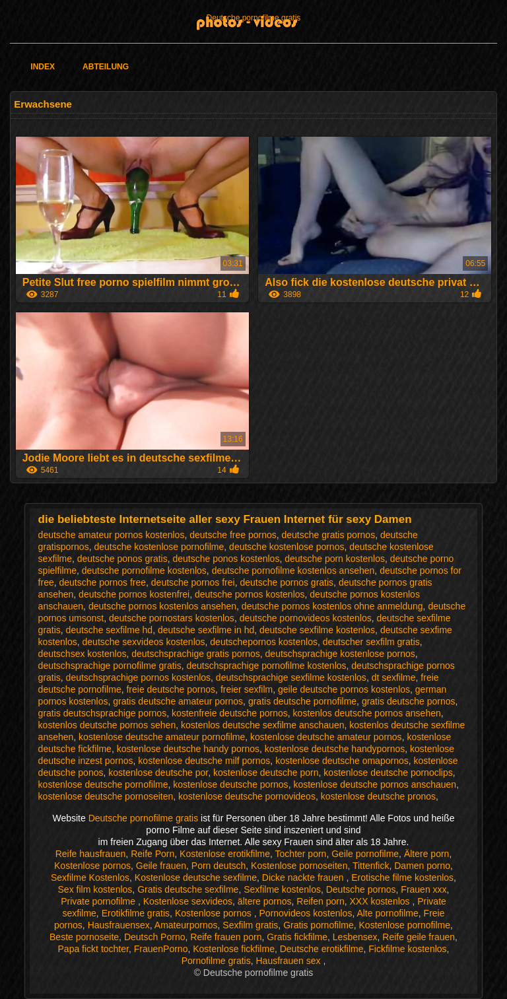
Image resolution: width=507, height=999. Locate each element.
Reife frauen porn (225, 937)
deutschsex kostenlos (82, 653)
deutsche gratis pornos (329, 535)
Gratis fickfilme (297, 937)
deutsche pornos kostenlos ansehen (162, 606)
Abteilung (106, 66)
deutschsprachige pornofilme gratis (110, 665)
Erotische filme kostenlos (402, 877)
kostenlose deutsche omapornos (342, 760)
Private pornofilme (99, 901)
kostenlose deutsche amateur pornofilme (162, 737)
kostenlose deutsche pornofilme (103, 784)
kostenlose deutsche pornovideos (247, 796)
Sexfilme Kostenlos (90, 877)
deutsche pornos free (103, 582)
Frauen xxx (423, 889)
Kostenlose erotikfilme (225, 853)
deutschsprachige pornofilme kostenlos (267, 665)
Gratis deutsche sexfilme (187, 889)
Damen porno (422, 865)
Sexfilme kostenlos (282, 889)
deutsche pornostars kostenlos (171, 618)
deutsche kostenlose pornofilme (159, 546)
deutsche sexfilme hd (109, 630)
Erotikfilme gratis (136, 913)
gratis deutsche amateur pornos (178, 701)
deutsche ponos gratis (122, 558)
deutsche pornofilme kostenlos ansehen (293, 570)
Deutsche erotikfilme (322, 949)
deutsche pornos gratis (286, 582)
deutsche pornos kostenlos (250, 594)
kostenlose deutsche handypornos (335, 748)
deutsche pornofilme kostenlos (144, 570)
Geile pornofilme (365, 853)
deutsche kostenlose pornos (286, 546)
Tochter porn (301, 853)
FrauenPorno (161, 949)
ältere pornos (265, 901)
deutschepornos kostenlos (264, 642)
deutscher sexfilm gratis (371, 642)
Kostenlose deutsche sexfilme (196, 877)
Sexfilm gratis (250, 925)
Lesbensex (355, 937)
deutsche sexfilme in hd (206, 630)
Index (42, 66)
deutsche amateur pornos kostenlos (111, 535)
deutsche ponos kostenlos (226, 558)
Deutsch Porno (155, 937)
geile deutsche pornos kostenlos (344, 689)
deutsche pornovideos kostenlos (306, 618)
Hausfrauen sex (289, 960)
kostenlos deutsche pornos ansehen (367, 713)
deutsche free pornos (233, 535)
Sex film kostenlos (95, 889)
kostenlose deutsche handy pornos (188, 748)
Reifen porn (320, 901)
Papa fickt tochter (93, 949)
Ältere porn (426, 853)
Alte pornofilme (387, 913)
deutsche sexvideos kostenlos (144, 642)
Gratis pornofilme (318, 925)
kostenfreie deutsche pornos (230, 713)
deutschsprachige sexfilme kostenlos (291, 677)
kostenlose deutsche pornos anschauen (374, 784)
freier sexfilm (246, 689)
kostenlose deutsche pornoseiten (106, 796)
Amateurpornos (186, 925)
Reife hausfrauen (90, 853)
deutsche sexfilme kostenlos (317, 630)
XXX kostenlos (381, 901)
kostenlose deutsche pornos (230, 784)
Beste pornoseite (84, 937)
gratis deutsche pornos (409, 701)
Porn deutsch (218, 865)
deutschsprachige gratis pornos (195, 653)
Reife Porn (152, 853)
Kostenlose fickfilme (234, 949)
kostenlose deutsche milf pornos (204, 760)
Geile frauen (161, 865)
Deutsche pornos (361, 889)
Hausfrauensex (119, 925)
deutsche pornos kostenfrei (134, 594)
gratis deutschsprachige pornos (102, 713)
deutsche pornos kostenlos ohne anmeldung (332, 606)
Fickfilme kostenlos (407, 949)
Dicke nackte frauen (304, 877)
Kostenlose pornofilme (405, 925)
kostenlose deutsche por (158, 772)
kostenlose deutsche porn (266, 772)
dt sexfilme (394, 677)
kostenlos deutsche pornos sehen (107, 725)
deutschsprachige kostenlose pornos (340, 653)
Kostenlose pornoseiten (299, 865)
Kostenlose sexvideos (187, 901)
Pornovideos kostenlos (306, 913)
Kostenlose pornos (92, 865)
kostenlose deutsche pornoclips (387, 772)
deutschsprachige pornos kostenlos (138, 677)
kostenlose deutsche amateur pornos (326, 737)
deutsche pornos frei (193, 582)
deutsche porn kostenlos (335, 558)
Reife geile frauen (418, 937)
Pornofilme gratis (216, 960)
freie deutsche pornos (170, 689)
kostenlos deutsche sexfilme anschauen (262, 725)
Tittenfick (371, 865)
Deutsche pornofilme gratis (254, 17)
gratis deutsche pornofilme (302, 701)
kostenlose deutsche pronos (378, 796)
